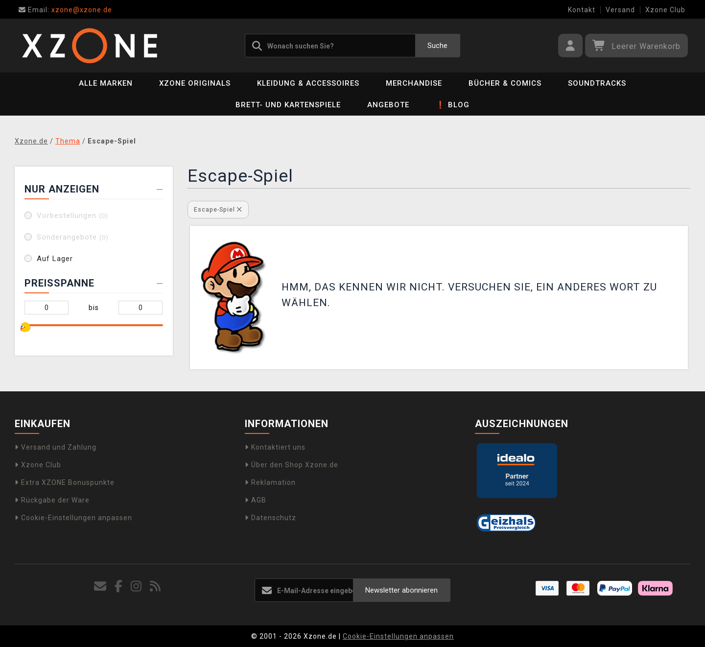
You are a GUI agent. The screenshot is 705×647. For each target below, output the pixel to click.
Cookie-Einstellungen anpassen (73, 518)
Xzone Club (665, 10)
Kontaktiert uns (275, 447)
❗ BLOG (453, 104)
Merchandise (414, 83)
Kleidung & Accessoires (308, 83)
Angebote (388, 104)
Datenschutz (270, 518)
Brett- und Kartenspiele (288, 104)
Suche (437, 45)
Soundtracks (597, 83)
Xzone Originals (195, 83)
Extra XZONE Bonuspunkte (65, 482)
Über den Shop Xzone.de (291, 465)
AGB (255, 500)
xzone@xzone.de (65, 10)
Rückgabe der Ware (52, 500)
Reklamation (270, 482)
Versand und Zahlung (55, 447)
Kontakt (581, 10)
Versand (620, 10)
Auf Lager (55, 258)
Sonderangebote (73, 237)
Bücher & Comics (505, 83)
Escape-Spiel (218, 209)
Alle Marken (106, 83)
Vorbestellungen (72, 215)
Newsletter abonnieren (401, 590)
